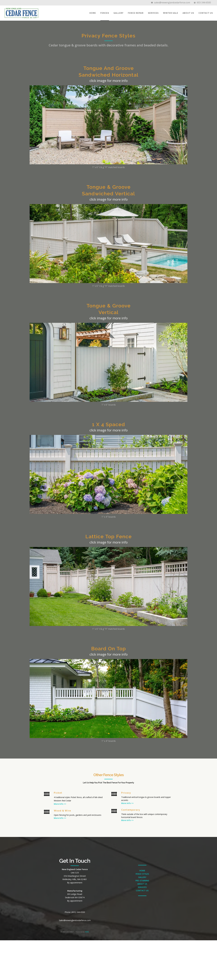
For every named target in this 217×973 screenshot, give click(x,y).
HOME (142, 870)
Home (92, 13)
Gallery (118, 13)
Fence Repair (136, 13)
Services (153, 13)
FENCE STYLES (142, 874)
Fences (104, 13)
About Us (188, 13)
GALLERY (142, 877)
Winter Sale (170, 13)
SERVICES (142, 887)
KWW (87, 932)
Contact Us (205, 13)
